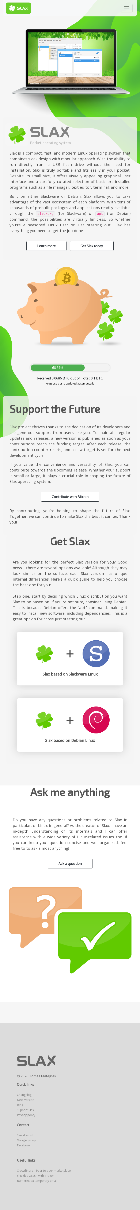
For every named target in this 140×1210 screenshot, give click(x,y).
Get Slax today (91, 246)
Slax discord (25, 1135)
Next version (25, 1100)
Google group (26, 1140)
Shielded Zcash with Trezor (35, 1176)
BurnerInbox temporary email (37, 1181)
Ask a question (70, 863)
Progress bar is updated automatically (70, 383)
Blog (20, 1105)
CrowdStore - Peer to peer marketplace (44, 1171)
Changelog (24, 1095)
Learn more (46, 246)
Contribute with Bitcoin (70, 496)
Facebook (23, 1145)
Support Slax (25, 1110)
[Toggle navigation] (127, 8)
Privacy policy (26, 1115)
